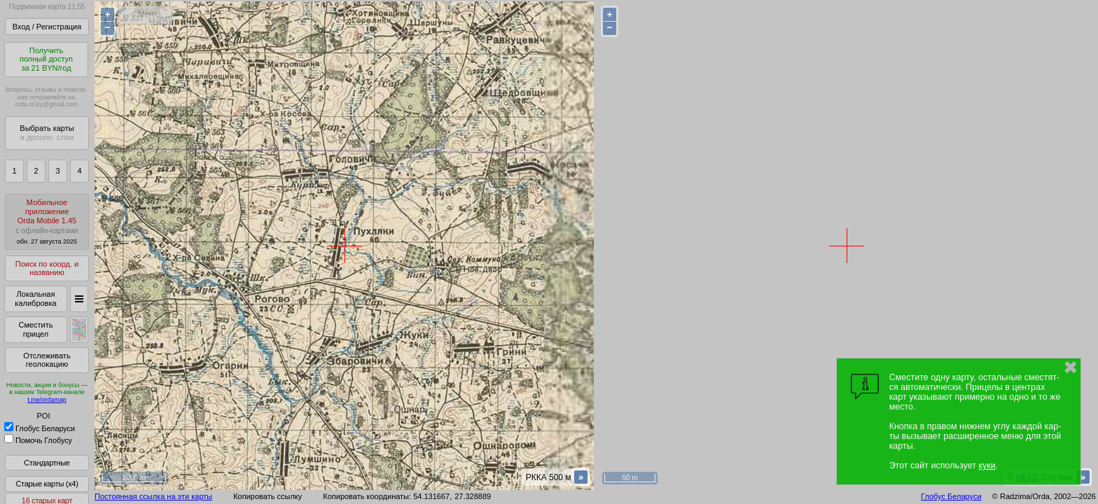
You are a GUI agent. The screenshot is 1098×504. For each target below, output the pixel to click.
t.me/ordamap (47, 399)
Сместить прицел (35, 329)
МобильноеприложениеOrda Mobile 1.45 (47, 221)
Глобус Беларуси (39, 428)
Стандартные (46, 462)
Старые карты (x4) (46, 483)
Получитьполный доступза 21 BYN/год (46, 59)
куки (986, 465)
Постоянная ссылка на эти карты (153, 496)
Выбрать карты (47, 132)
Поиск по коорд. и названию (46, 268)
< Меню (145, 14)
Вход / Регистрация (47, 26)
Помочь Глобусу (38, 440)
